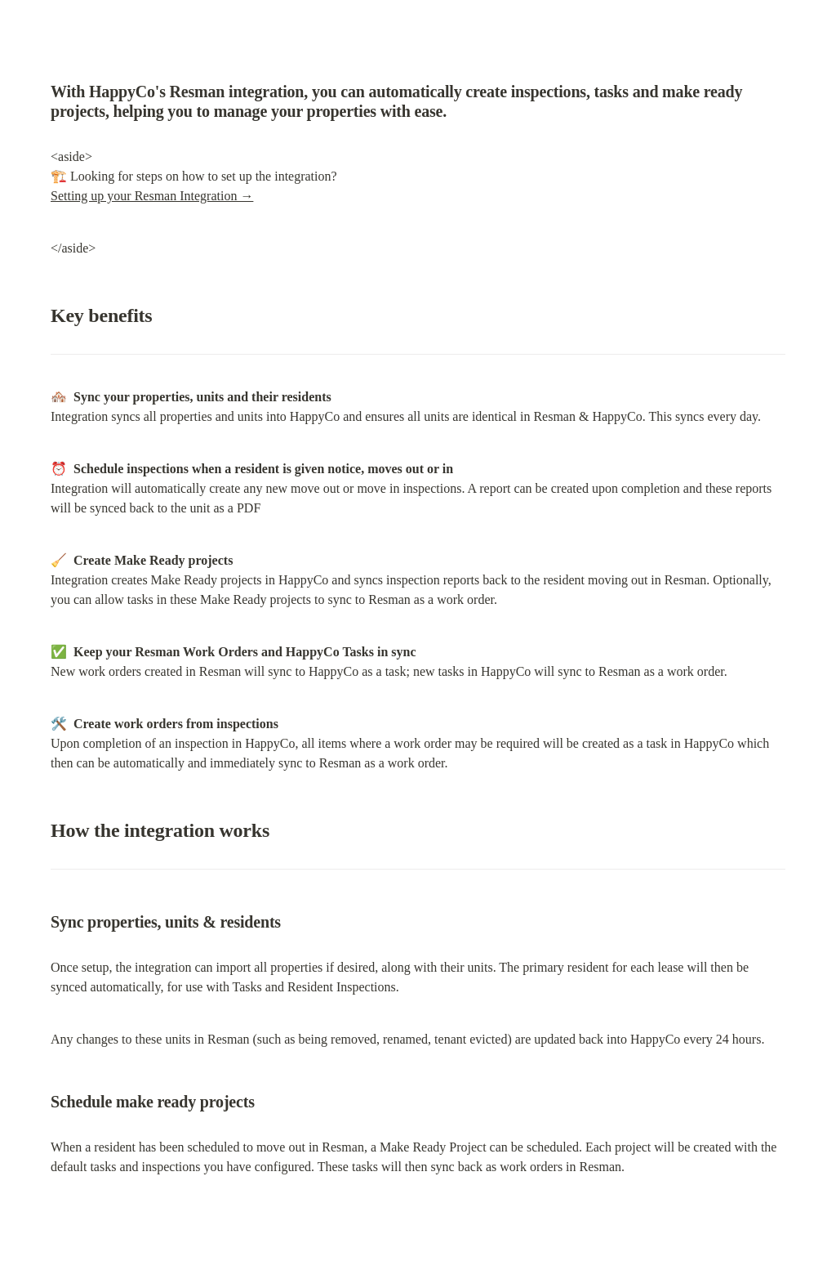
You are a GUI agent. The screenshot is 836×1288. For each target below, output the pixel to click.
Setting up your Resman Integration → (152, 196)
